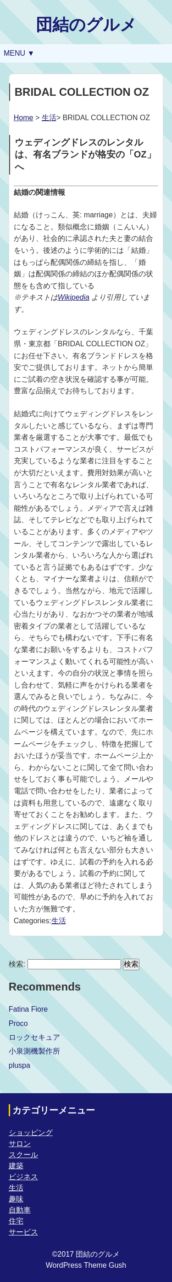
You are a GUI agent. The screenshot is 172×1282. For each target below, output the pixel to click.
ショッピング (31, 1132)
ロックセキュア (34, 1037)
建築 (16, 1166)
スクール (23, 1155)
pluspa (19, 1065)
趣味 (16, 1199)
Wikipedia (73, 297)
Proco (18, 1023)
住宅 (16, 1221)
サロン (20, 1144)
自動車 (20, 1210)
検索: (17, 964)
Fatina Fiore (28, 1009)
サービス (23, 1232)
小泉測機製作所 (34, 1051)
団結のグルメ (86, 24)
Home (23, 118)
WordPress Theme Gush (86, 1265)
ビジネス (23, 1177)
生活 (49, 118)
